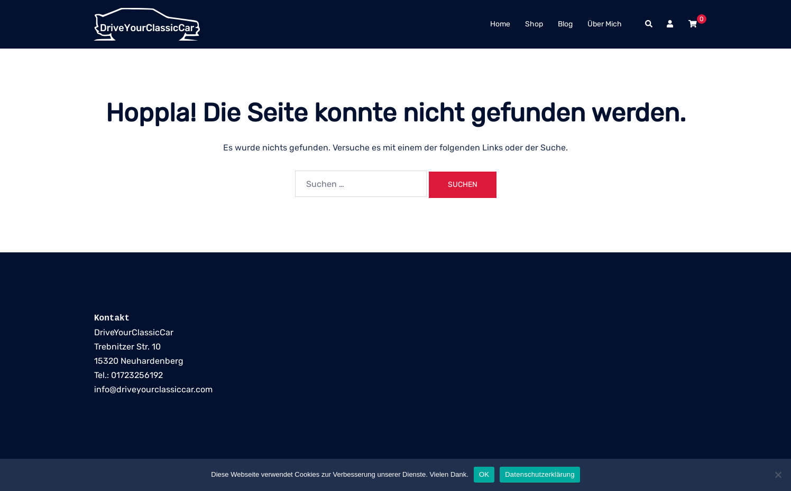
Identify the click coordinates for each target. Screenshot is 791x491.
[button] (649, 24)
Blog (565, 24)
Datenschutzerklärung (539, 474)
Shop (534, 24)
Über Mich (604, 24)
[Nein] (777, 474)
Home (500, 24)
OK (484, 474)
